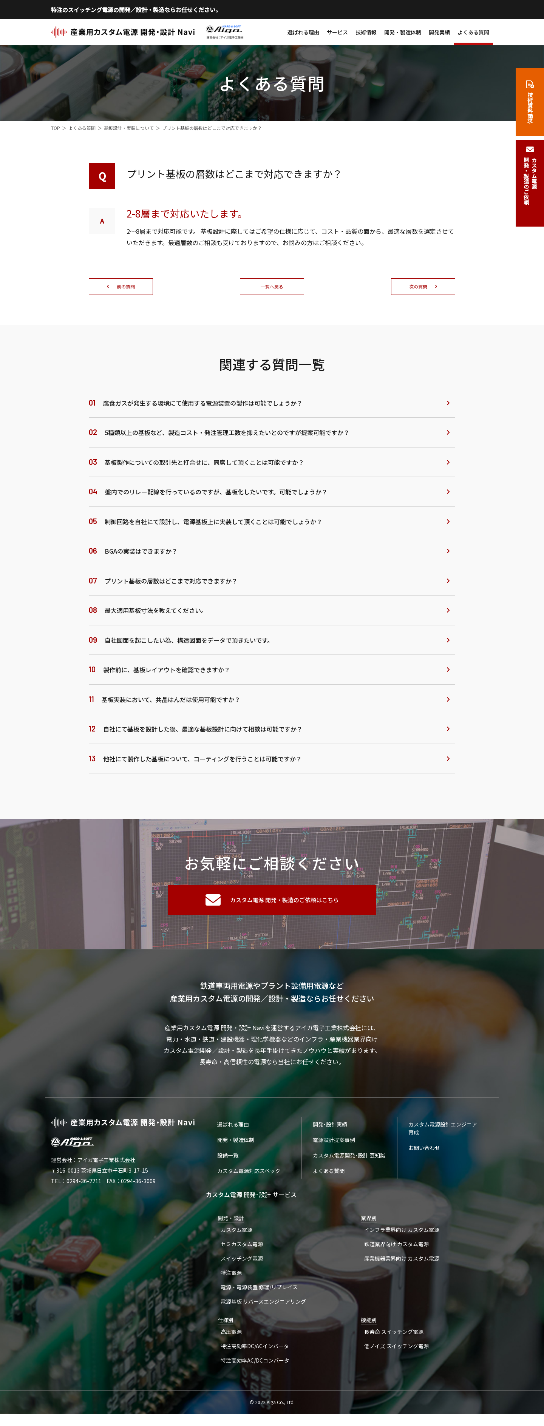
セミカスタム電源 (242, 1247)
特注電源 (232, 1278)
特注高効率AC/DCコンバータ (255, 1371)
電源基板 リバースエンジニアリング (264, 1309)
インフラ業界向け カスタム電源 (402, 1231)
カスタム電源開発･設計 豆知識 (349, 1157)
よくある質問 (473, 32)
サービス (337, 32)
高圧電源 (232, 1340)
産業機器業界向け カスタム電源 (402, 1262)
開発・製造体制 (402, 32)
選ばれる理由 (303, 32)
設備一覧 (227, 1157)
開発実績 (439, 32)
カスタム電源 (237, 1231)
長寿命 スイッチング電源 (394, 1340)
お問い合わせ (424, 1149)
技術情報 (366, 32)
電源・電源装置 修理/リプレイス (259, 1293)
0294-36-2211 (83, 1182)
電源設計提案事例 (334, 1141)
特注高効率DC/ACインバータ (255, 1356)
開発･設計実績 (330, 1126)
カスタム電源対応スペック (248, 1172)
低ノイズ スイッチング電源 (397, 1356)
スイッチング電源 (242, 1262)
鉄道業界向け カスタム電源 (397, 1247)
